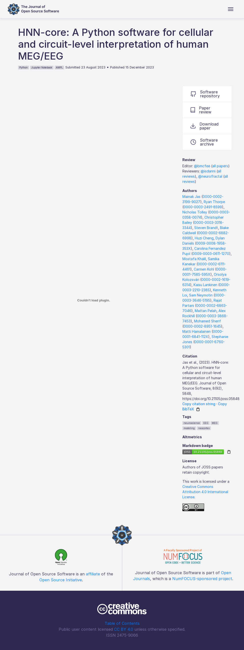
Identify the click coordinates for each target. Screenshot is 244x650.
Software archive (204, 142)
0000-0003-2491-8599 (203, 207)
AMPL (59, 67)
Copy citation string (198, 404)
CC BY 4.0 (123, 629)
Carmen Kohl (204, 269)
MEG (215, 422)
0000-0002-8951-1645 (202, 326)
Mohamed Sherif (207, 321)
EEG (205, 422)
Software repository (205, 93)
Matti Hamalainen (196, 331)
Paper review (201, 109)
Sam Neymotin (201, 295)
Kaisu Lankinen (205, 285)
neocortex (204, 428)
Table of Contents (122, 623)
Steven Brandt (206, 228)
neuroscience (192, 422)
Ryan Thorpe (214, 202)
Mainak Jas (191, 196)
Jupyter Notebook (41, 67)
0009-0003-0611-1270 (211, 254)
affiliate (93, 573)
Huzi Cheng (204, 238)
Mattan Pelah (206, 311)
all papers (220, 166)
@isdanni (208, 171)
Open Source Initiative (60, 579)
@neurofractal (210, 176)
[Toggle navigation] (230, 9)
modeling (189, 428)
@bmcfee (202, 166)
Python (23, 67)
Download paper (205, 126)
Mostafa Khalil (194, 259)
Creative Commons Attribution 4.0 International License (205, 491)
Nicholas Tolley (194, 212)
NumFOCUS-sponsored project (202, 578)
